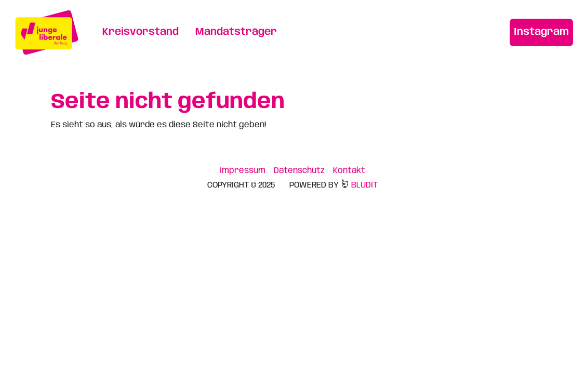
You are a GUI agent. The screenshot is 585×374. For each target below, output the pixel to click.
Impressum (242, 170)
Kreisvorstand (140, 32)
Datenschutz (299, 170)
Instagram (541, 32)
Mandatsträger (236, 32)
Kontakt (349, 170)
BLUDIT (359, 185)
